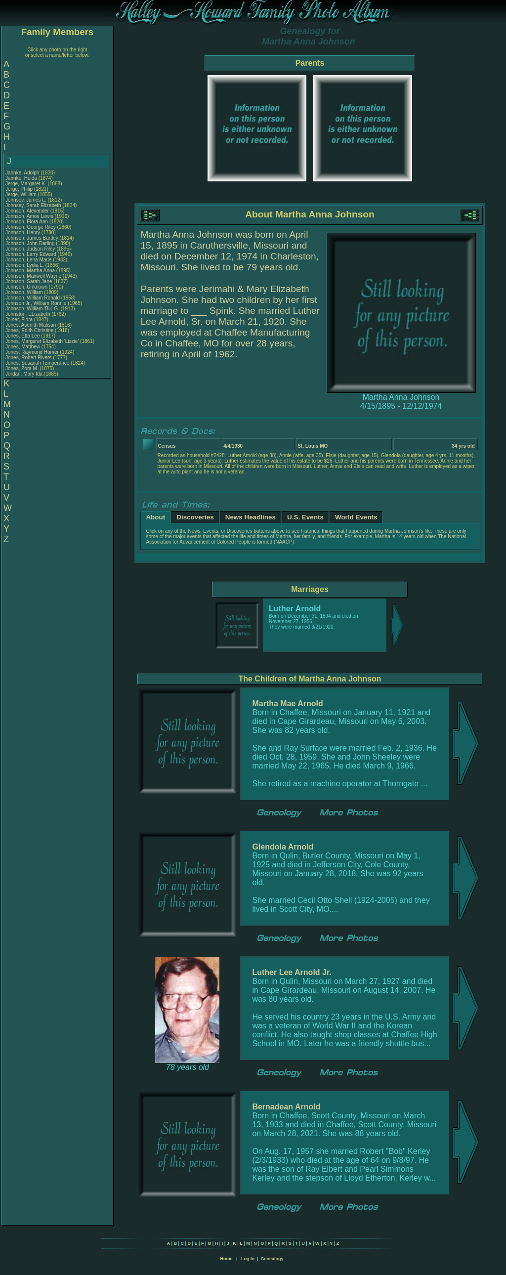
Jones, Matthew (23, 346)
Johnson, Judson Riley (30, 249)
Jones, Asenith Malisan (30, 325)
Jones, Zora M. (22, 368)
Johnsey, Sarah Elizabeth (33, 205)
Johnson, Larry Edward (30, 254)
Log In (247, 1258)
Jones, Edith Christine (29, 330)
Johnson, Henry (23, 232)
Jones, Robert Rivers (28, 357)
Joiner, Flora (19, 319)
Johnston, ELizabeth (28, 314)
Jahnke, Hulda (22, 178)
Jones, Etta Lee (22, 336)
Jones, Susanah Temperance (37, 363)
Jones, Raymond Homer (32, 352)
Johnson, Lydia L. (24, 265)
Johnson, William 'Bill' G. (32, 308)
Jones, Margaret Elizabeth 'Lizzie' (42, 341)
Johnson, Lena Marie (28, 259)
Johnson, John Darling (30, 243)
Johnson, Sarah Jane (28, 281)
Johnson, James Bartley (31, 238)
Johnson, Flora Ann (26, 221)
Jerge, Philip (19, 189)
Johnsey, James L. (25, 200)
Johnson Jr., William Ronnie (35, 303)
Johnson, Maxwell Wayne (33, 276)
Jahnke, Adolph (23, 172)
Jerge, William (21, 194)
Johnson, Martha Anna (30, 270)
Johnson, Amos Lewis (29, 216)
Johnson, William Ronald (32, 297)
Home (226, 1258)
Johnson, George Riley (30, 227)
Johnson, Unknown (27, 287)
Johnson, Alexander (27, 210)
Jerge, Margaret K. (25, 183)
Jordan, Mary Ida (23, 374)
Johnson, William (24, 292)
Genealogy (272, 1258)
